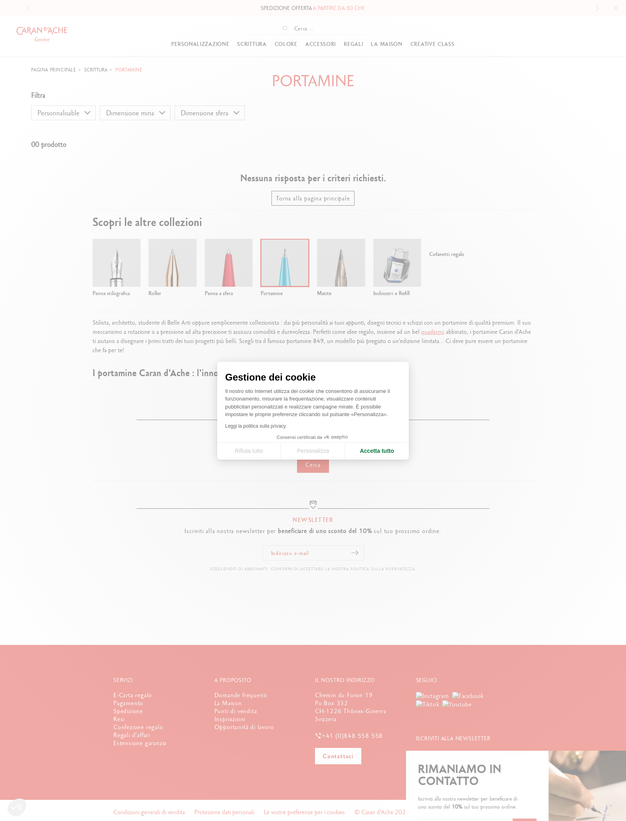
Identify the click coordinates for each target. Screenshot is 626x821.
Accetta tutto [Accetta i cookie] (377, 451)
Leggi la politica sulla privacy (255, 426)
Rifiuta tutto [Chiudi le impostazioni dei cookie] (249, 451)
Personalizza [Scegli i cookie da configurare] (313, 451)
